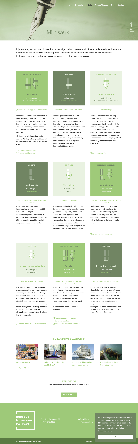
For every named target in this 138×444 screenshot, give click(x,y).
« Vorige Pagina (22, 367)
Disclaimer (89, 441)
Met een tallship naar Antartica (67, 323)
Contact (121, 5)
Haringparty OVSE (99, 153)
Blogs (113, 5)
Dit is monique (69, 394)
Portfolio (88, 5)
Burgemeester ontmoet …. (28, 150)
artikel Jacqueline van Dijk (102, 234)
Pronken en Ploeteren (26, 153)
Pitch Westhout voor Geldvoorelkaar (32, 323)
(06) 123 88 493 (83, 419)
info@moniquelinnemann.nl (88, 422)
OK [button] (115, 437)
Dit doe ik (79, 5)
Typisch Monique (101, 5)
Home (70, 5)
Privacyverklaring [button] (105, 431)
